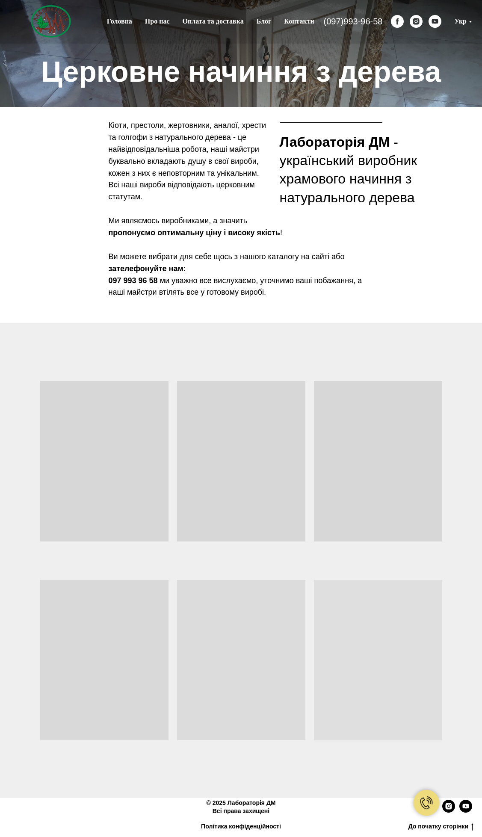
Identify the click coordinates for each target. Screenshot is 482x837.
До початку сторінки (440, 827)
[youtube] (435, 21)
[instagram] (416, 21)
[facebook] (397, 21)
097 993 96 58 (133, 280)
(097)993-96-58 (353, 21)
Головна (119, 21)
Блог (264, 21)
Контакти (299, 21)
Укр (460, 21)
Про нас (157, 21)
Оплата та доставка (213, 21)
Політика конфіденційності (241, 826)
